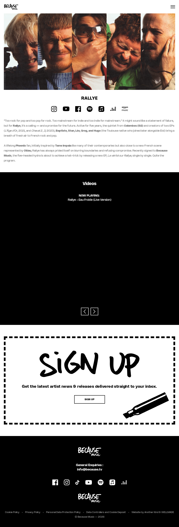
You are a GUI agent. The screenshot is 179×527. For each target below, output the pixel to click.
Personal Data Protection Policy (63, 512)
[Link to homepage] (11, 7)
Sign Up (90, 399)
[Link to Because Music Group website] (89, 497)
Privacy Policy (32, 512)
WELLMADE (167, 512)
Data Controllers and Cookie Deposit (106, 512)
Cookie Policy (12, 512)
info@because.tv (89, 469)
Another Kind (151, 512)
